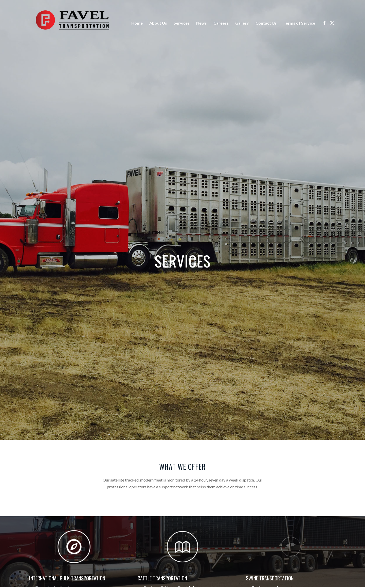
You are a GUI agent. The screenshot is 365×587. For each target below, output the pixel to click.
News (201, 23)
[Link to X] (332, 23)
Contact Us (266, 23)
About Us (158, 23)
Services (182, 23)
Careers (221, 23)
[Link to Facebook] (324, 23)
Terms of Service (299, 23)
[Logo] (72, 23)
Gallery (242, 23)
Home (137, 23)
